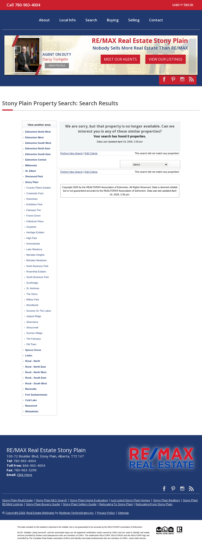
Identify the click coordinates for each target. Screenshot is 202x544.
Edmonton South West (38, 143)
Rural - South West (36, 383)
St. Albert (30, 171)
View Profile (57, 65)
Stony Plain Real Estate (17, 500)
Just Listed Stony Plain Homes (130, 500)
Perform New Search (71, 153)
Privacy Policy (106, 513)
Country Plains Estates (38, 187)
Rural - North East (35, 366)
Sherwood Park (34, 176)
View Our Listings (165, 59)
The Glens (32, 294)
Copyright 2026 (15, 513)
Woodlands (32, 305)
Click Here (24, 474)
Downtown (32, 199)
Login (176, 4)
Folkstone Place (35, 221)
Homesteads (33, 243)
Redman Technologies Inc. (76, 513)
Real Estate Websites (40, 513)
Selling (133, 20)
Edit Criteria (91, 153)
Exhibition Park (34, 204)
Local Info (67, 20)
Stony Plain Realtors (166, 500)
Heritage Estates (35, 232)
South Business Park (37, 277)
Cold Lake (31, 400)
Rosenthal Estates (36, 271)
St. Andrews (32, 288)
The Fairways (33, 338)
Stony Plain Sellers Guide (79, 504)
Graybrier (31, 227)
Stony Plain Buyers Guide (43, 504)
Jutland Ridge (33, 316)
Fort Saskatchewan (36, 394)
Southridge (32, 282)
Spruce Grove (33, 350)
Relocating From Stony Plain (154, 504)
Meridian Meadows (36, 260)
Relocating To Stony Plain (116, 504)
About (44, 20)
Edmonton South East (38, 154)
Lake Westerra (34, 249)
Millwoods (31, 165)
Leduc (28, 355)
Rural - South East (35, 377)
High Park (31, 238)
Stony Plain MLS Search (51, 500)
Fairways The (33, 210)
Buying (113, 20)
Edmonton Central (35, 159)
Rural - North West (35, 372)
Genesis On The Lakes (38, 310)
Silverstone (32, 322)
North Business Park (37, 266)
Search (91, 20)
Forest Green (33, 215)
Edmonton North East (37, 148)
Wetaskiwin (32, 411)
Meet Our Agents (120, 59)
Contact (156, 20)
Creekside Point (35, 193)
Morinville (31, 389)
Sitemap (123, 513)
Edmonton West (34, 137)
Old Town (31, 344)
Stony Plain (32, 182)
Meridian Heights (35, 254)
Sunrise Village (34, 333)
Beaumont (31, 405)
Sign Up (188, 4)
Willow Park (32, 299)
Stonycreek (32, 327)
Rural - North (32, 361)
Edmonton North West (38, 131)
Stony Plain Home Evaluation (89, 500)
